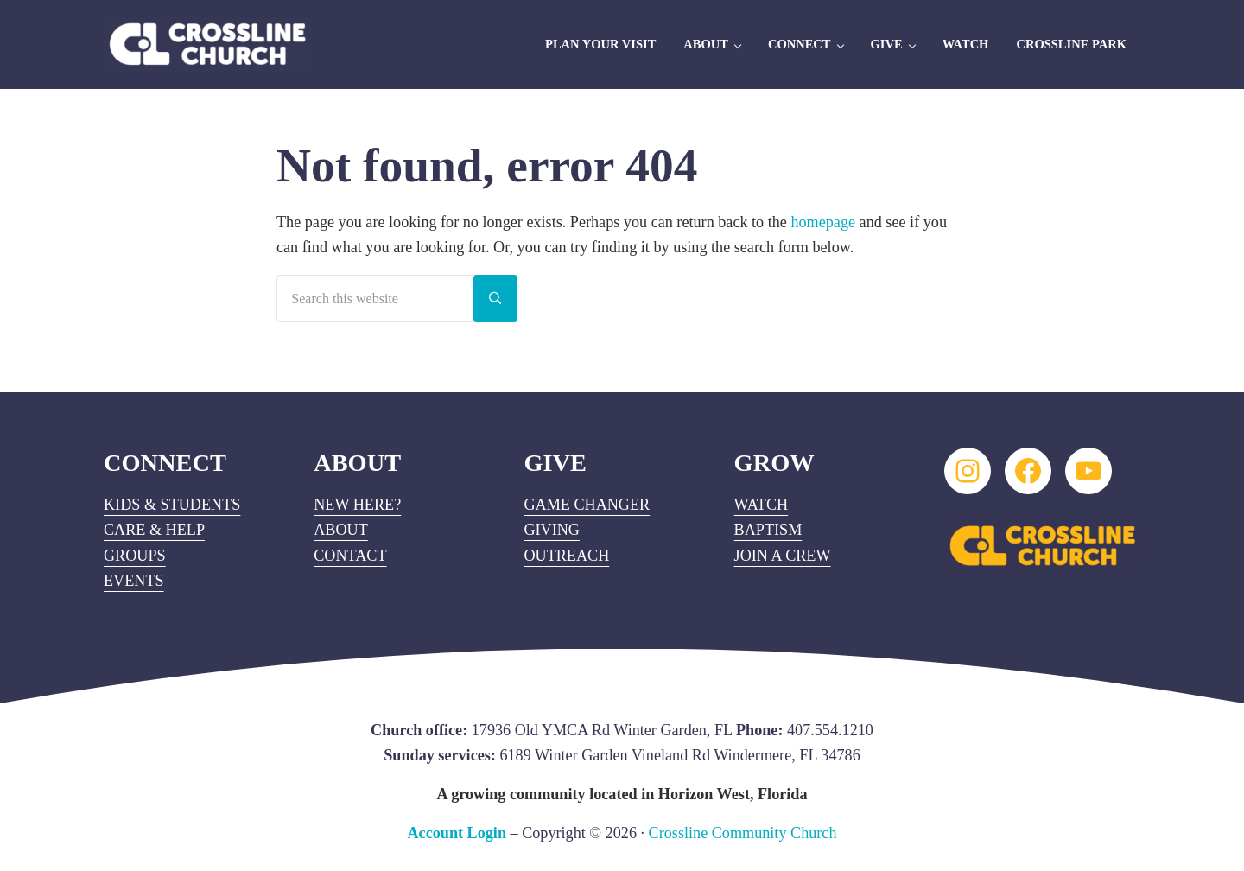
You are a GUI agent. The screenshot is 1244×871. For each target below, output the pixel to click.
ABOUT (341, 529)
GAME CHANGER (587, 504)
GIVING (552, 529)
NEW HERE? (357, 504)
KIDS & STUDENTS (172, 504)
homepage (822, 222)
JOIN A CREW (782, 555)
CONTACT (350, 555)
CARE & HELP (154, 529)
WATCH (761, 504)
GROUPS (135, 555)
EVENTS (134, 580)
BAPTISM (768, 529)
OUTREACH (566, 555)
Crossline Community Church (743, 833)
